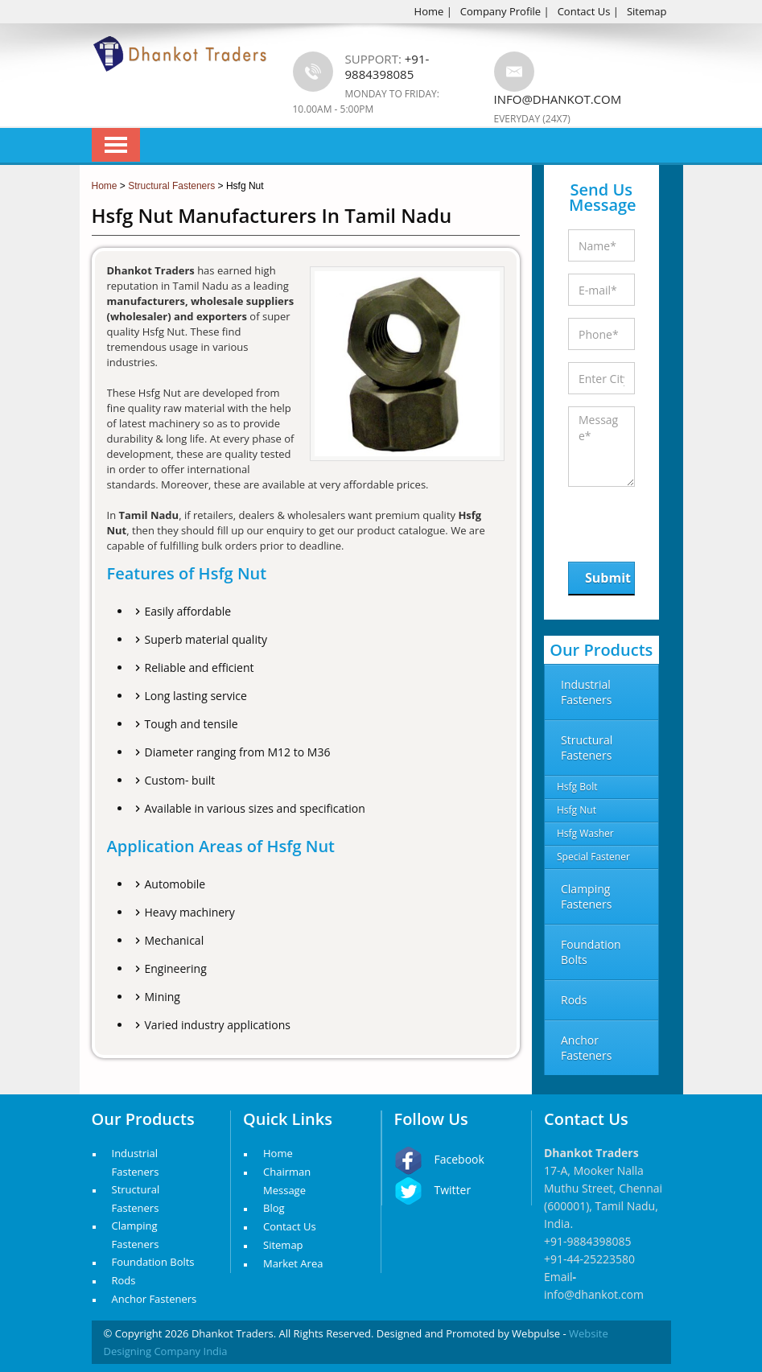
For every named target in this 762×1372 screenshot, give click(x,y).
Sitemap (647, 11)
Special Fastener (593, 856)
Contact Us (584, 11)
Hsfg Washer (585, 833)
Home (429, 11)
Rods (124, 1280)
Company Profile (500, 11)
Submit (608, 578)
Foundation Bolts (153, 1262)
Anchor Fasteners (154, 1299)
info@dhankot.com (558, 99)
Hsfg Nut (576, 810)
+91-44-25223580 (589, 1259)
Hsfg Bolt (577, 786)
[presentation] (651, 520)
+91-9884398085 (588, 1241)
